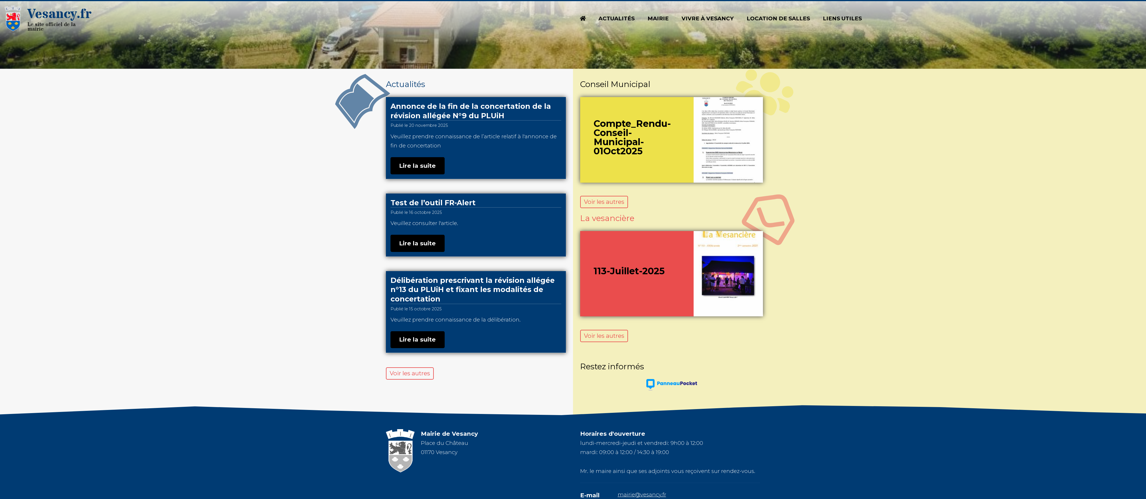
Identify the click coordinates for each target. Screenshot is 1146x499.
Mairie (658, 18)
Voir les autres (410, 373)
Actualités (616, 18)
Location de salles (778, 18)
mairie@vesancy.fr (642, 494)
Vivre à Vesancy (708, 18)
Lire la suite (417, 165)
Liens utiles (842, 18)
